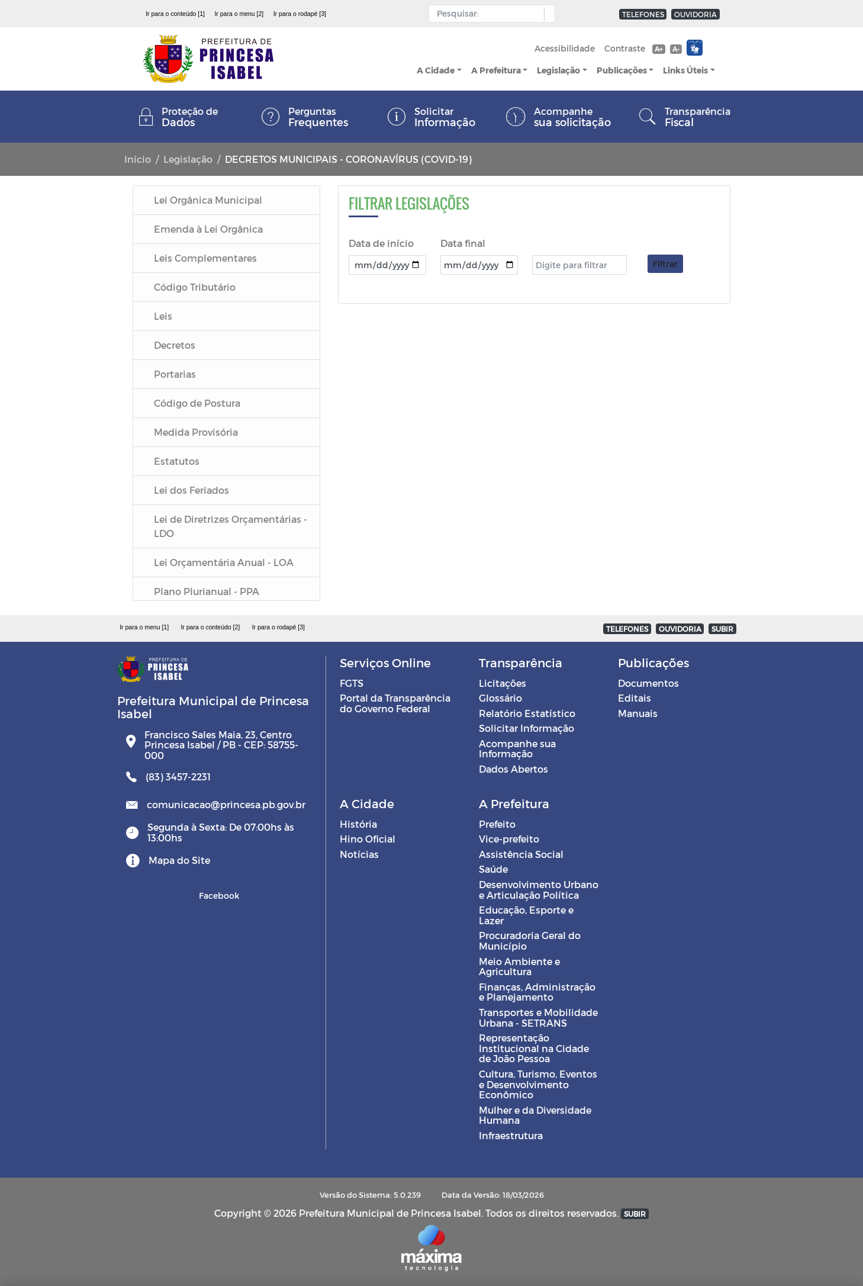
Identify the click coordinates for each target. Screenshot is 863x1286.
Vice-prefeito (509, 838)
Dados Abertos (513, 768)
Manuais (638, 713)
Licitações (502, 683)
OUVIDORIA (695, 14)
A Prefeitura (496, 70)
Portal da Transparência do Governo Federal (395, 703)
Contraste (624, 48)
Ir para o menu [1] (144, 627)
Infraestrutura (511, 1135)
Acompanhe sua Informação (517, 749)
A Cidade (436, 70)
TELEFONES (643, 14)
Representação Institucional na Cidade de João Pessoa (534, 1048)
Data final (462, 243)
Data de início (381, 243)
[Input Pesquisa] (489, 13)
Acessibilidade (564, 48)
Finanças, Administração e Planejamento (537, 992)
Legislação (558, 70)
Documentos (648, 683)
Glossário (500, 697)
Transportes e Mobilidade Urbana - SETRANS (538, 1017)
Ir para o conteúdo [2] (210, 627)
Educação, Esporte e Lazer (526, 915)
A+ (658, 49)
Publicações (622, 70)
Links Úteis (685, 70)
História (358, 824)
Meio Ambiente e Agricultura (519, 967)
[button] (546, 14)
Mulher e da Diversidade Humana (535, 1115)
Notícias (359, 854)
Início (137, 159)
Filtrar (665, 264)
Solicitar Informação (526, 728)
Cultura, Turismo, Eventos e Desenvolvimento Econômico (538, 1084)
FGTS (351, 683)
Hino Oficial (367, 838)
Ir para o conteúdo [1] (175, 13)
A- (676, 49)
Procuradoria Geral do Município (530, 940)
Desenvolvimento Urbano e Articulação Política (538, 890)
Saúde (493, 869)
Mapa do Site (179, 860)
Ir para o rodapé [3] (299, 13)
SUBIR (722, 629)
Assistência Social (521, 854)
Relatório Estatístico (527, 713)
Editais (634, 697)
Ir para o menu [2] (238, 13)
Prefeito (497, 824)
